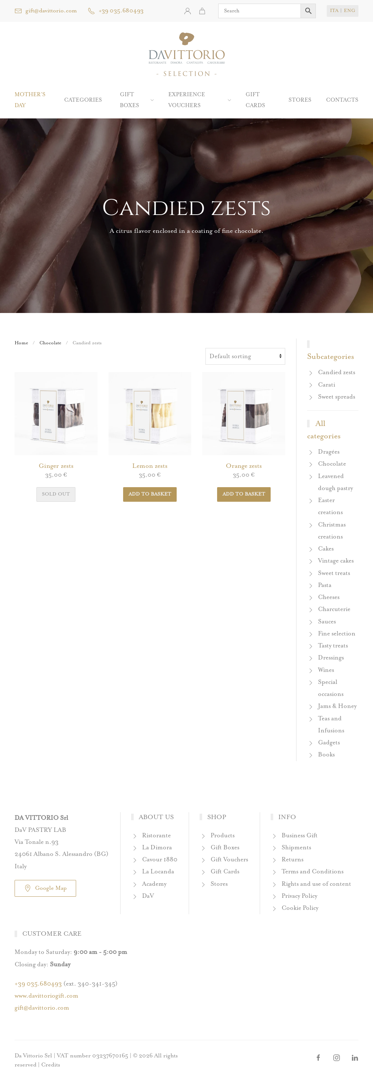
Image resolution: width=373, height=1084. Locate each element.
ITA (334, 10)
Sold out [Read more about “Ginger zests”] (56, 494)
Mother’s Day (30, 100)
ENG (349, 10)
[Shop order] (245, 356)
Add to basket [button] (150, 494)
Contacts (342, 100)
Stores (299, 100)
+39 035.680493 (116, 11)
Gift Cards (255, 100)
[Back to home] (186, 54)
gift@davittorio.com (46, 11)
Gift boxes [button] (137, 100)
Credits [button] (50, 1064)
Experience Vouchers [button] (199, 100)
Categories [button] (83, 100)
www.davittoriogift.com (46, 996)
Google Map (45, 888)
